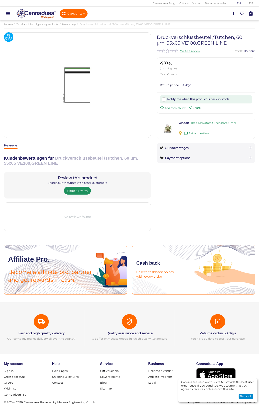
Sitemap (106, 388)
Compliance (247, 402)
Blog (103, 382)
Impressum (197, 402)
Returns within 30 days (217, 333)
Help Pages (60, 371)
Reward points (110, 377)
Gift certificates (190, 3)
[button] (194, 108)
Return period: (170, 85)
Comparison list (15, 394)
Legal (152, 382)
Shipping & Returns (65, 377)
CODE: (239, 51)
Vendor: (183, 123)
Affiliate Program (160, 377)
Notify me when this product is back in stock (198, 99)
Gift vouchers (109, 371)
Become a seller (216, 3)
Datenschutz (226, 402)
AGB (211, 402)
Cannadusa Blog (164, 3)
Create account (14, 377)
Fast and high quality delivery (41, 333)
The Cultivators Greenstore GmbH (214, 123)
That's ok (246, 396)
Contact (57, 382)
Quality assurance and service (129, 333)
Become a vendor (160, 371)
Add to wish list (173, 108)
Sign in (9, 371)
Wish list (10, 388)
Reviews (11, 145)
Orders (8, 382)
